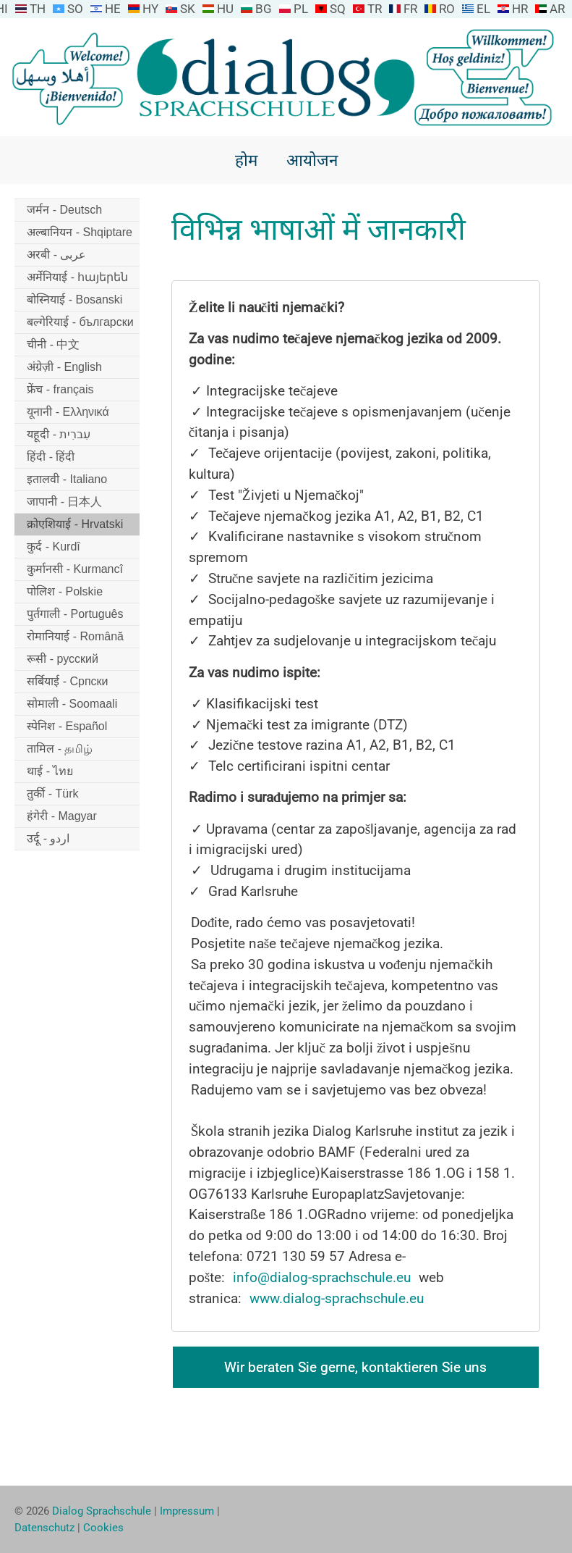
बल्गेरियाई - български (80, 322)
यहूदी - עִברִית (58, 434)
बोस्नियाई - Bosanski (74, 299)
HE (113, 8)
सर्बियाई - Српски (67, 681)
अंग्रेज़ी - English (64, 367)
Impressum (187, 1511)
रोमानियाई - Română (75, 636)
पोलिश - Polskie (65, 591)
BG (263, 8)
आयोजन (312, 160)
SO (75, 8)
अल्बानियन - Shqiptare (79, 232)
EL (483, 8)
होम (246, 160)
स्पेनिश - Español (67, 726)
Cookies (103, 1527)
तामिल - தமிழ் (60, 748)
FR (410, 8)
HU (225, 8)
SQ (338, 8)
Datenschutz (44, 1527)
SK (187, 8)
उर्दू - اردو (48, 838)
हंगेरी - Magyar (62, 816)
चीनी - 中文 (53, 344)
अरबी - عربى (56, 254)
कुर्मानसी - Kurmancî (75, 569)
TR (374, 8)
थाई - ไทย (50, 771)
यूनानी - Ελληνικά (67, 412)
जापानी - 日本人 (64, 501)
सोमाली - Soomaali (72, 704)
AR (557, 8)
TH (38, 8)
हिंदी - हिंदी (50, 457)
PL (301, 8)
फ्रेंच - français (60, 389)
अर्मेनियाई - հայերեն (77, 277)
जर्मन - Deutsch (64, 210)
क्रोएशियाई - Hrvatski (75, 524)
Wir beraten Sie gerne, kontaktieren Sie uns (355, 1367)
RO (447, 8)
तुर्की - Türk (52, 793)
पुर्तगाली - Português (75, 614)
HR (520, 8)
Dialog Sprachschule (101, 1511)
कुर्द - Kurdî (53, 546)
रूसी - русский (62, 659)
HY (150, 8)
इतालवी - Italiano (67, 479)
